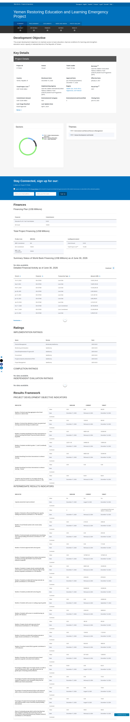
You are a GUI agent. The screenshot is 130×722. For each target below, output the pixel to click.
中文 (111, 4)
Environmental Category (49, 98)
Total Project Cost (23, 86)
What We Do (17, 4)
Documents (47, 23)
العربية (100, 4)
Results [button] (74, 29)
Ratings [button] (61, 29)
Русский (106, 4)
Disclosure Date (46, 78)
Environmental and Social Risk (76, 98)
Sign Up (62, 194)
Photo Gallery (75, 23)
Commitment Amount (24, 98)
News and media (61, 23)
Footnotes (17, 320)
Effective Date (96, 78)
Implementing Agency (48, 86)
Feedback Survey (122, 714)
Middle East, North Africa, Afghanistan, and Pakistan (74, 89)
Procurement (34, 23)
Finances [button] (47, 29)
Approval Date (71, 78)
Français (96, 4)
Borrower (94, 66)
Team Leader (70, 65)
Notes (18, 110)
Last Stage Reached (23, 104)
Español (90, 4)
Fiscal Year (95, 86)
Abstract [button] (20, 29)
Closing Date (95, 98)
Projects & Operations (27, 4)
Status (43, 65)
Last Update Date (47, 104)
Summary (20, 23)
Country (19, 78)
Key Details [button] (34, 29)
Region (68, 86)
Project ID (20, 65)
